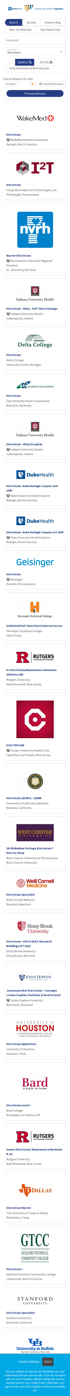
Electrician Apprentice (21, 1044)
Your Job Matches (20, 29)
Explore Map (53, 22)
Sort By (10, 84)
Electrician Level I (18, 1105)
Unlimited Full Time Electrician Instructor (34, 626)
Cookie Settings (28, 1361)
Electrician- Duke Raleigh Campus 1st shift (34, 532)
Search (13, 22)
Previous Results (35, 93)
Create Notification (51, 84)
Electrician (13, 134)
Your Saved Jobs (50, 29)
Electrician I (14, 1269)
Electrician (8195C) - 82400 (23, 798)
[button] (46, 62)
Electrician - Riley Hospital (24, 444)
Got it (47, 1361)
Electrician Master (18, 1208)
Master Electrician (18, 255)
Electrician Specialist (20, 894)
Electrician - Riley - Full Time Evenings (31, 308)
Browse (31, 22)
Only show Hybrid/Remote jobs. (29, 68)
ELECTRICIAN (15, 745)
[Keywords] (35, 40)
